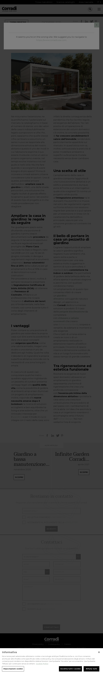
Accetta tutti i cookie (70, 669)
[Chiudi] (99, 652)
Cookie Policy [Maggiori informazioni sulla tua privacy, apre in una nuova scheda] (42, 664)
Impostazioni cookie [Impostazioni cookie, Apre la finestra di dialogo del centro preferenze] (13, 669)
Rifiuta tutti (91, 669)
